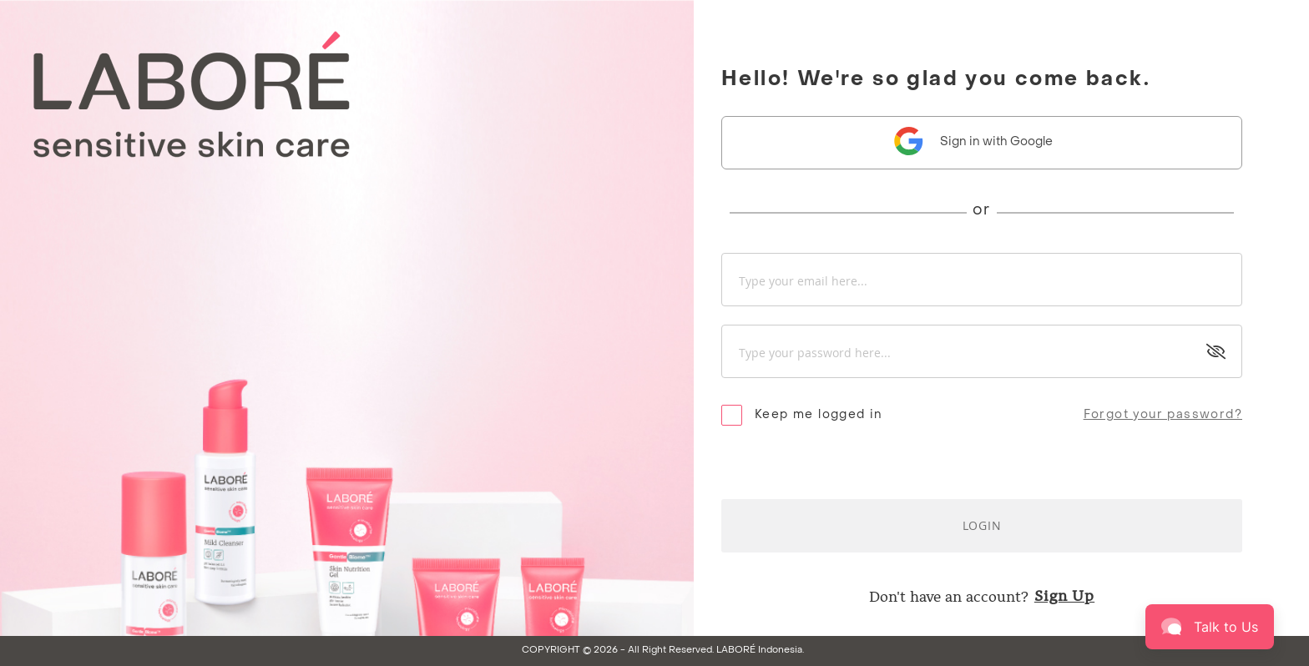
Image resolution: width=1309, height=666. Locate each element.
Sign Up (1064, 595)
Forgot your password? (1163, 415)
